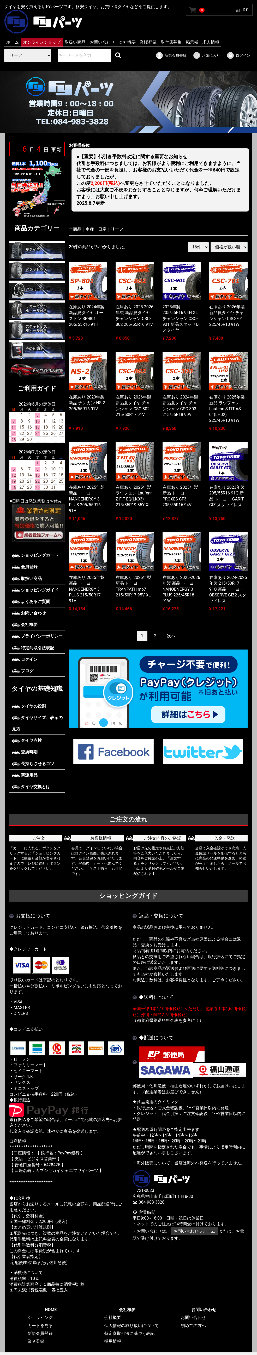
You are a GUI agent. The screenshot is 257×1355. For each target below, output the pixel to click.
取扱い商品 (75, 42)
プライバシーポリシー (37, 636)
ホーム (12, 42)
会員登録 (25, 566)
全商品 (75, 229)
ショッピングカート (35, 555)
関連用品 (25, 775)
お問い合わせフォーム (194, 1231)
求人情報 (210, 42)
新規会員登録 (171, 55)
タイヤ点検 (27, 740)
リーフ (117, 229)
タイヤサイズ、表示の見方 (37, 723)
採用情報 (112, 1341)
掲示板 (192, 42)
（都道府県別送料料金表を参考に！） (168, 1020)
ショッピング (40, 1317)
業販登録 (148, 42)
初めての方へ (193, 1325)
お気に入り (206, 55)
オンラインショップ (42, 42)
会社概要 (127, 42)
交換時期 (25, 751)
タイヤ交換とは (31, 786)
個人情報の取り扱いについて (131, 1325)
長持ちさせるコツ (33, 763)
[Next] (171, 636)
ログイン (238, 55)
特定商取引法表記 (33, 647)
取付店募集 (171, 42)
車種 (90, 229)
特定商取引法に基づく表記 (129, 1333)
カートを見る (40, 1325)
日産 (102, 229)
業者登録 (36, 1341)
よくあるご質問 (31, 601)
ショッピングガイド (35, 590)
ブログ (22, 670)
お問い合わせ (102, 42)
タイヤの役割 (29, 706)
